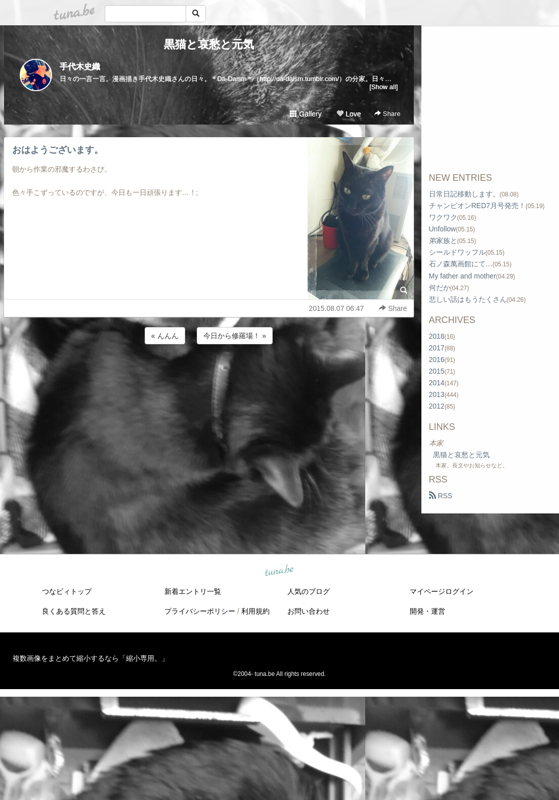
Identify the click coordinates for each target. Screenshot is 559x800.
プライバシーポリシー (199, 611)
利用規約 (255, 611)
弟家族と (443, 240)
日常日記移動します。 (464, 194)
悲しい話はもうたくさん (468, 299)
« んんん (165, 336)
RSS (441, 496)
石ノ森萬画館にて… (461, 264)
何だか (439, 288)
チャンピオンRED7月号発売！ (477, 206)
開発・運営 (427, 611)
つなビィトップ (67, 591)
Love (348, 114)
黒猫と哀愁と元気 (209, 44)
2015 (437, 371)
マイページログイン (442, 591)
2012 (437, 406)
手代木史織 (80, 66)
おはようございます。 (57, 150)
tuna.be (279, 571)
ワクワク (443, 217)
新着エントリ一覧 (192, 591)
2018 (437, 336)
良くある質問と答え (74, 611)
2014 (437, 383)
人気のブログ (308, 591)
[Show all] (383, 87)
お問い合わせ (308, 611)
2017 (437, 348)
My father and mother (462, 276)
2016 (437, 359)
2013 (437, 394)
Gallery (305, 114)
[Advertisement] (209, 373)
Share (387, 113)
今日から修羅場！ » (234, 336)
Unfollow (442, 229)
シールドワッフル (457, 252)
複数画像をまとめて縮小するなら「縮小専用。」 (90, 658)
